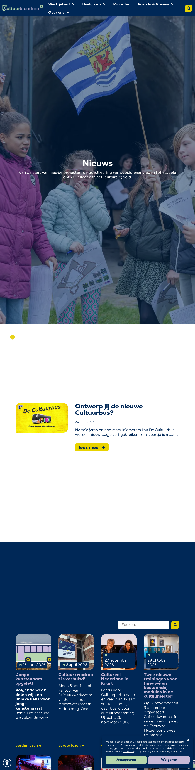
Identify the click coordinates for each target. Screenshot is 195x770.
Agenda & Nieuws (155, 4)
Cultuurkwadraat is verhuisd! (75, 677)
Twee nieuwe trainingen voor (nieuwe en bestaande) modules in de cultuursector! (160, 685)
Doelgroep (94, 4)
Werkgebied (61, 4)
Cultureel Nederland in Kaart (114, 679)
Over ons (59, 12)
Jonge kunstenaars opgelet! (29, 679)
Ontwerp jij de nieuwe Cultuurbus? (109, 409)
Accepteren (126, 759)
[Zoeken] (143, 625)
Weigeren (169, 759)
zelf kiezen (128, 751)
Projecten (121, 4)
